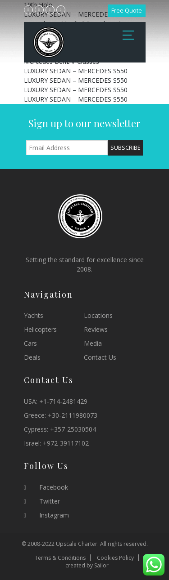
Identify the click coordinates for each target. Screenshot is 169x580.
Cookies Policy (115, 557)
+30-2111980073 (72, 415)
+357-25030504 (73, 429)
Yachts (33, 315)
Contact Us (100, 357)
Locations (98, 315)
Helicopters (40, 329)
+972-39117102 (66, 443)
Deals (32, 357)
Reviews (96, 329)
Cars (30, 343)
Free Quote (126, 10)
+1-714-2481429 (63, 401)
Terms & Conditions (60, 557)
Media (93, 343)
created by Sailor (87, 565)
